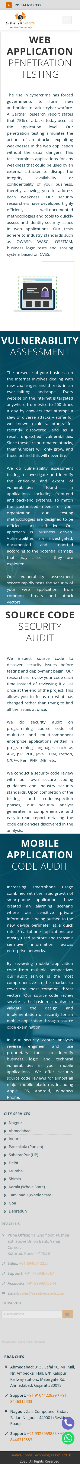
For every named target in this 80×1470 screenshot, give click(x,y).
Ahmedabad (16, 1130)
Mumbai (13, 1170)
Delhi (10, 1162)
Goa (9, 1203)
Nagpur (12, 1122)
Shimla (12, 1178)
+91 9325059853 (42, 1433)
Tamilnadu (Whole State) (27, 1194)
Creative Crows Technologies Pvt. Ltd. (38, 1458)
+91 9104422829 (42, 1395)
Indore (11, 1138)
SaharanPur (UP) (20, 1154)
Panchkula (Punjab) (23, 1146)
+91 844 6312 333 (27, 5)
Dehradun (15, 1211)
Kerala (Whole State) (24, 1186)
